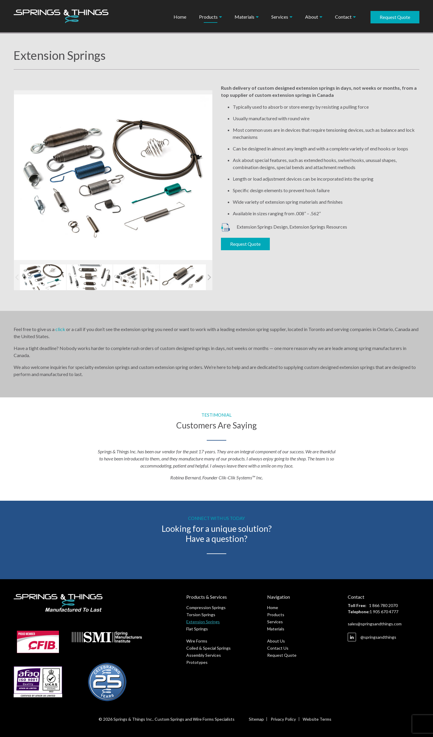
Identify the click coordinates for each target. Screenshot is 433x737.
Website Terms (317, 719)
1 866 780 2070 (383, 605)
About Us (276, 640)
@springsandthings (372, 637)
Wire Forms (196, 640)
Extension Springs (203, 621)
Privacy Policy (283, 719)
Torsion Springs (200, 614)
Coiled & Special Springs (208, 648)
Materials (244, 17)
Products (208, 17)
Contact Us (277, 648)
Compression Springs (206, 607)
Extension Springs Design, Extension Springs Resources (284, 226)
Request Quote (395, 17)
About (311, 17)
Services (279, 17)
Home (180, 17)
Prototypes (197, 662)
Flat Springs (197, 628)
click (60, 329)
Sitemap (256, 719)
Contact (343, 17)
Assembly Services (203, 655)
